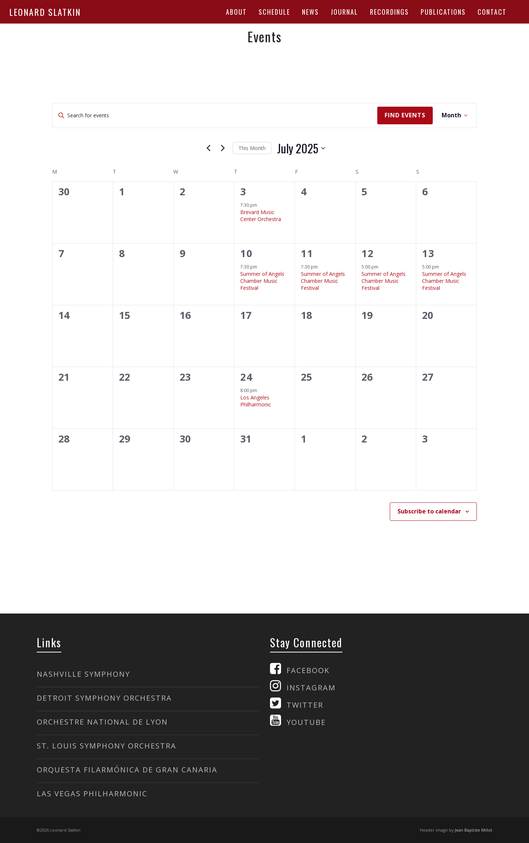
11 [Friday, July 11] (307, 253)
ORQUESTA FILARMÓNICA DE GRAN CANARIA (127, 770)
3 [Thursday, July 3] (243, 191)
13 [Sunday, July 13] (428, 253)
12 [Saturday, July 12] (367, 253)
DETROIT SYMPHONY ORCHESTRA (104, 698)
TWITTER (305, 705)
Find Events (405, 115)
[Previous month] (208, 148)
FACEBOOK (308, 670)
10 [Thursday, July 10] (246, 253)
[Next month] (222, 148)
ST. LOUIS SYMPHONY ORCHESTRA (106, 746)
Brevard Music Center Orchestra (260, 216)
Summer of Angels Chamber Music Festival (262, 281)
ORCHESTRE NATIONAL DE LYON (102, 722)
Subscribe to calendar (429, 511)
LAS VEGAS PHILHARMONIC (92, 793)
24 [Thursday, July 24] (246, 377)
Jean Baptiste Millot (473, 830)
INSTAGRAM (311, 688)
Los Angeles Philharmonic (255, 401)
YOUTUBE (306, 722)
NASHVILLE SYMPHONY (83, 674)
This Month (252, 148)
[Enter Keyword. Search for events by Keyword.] (215, 115)
